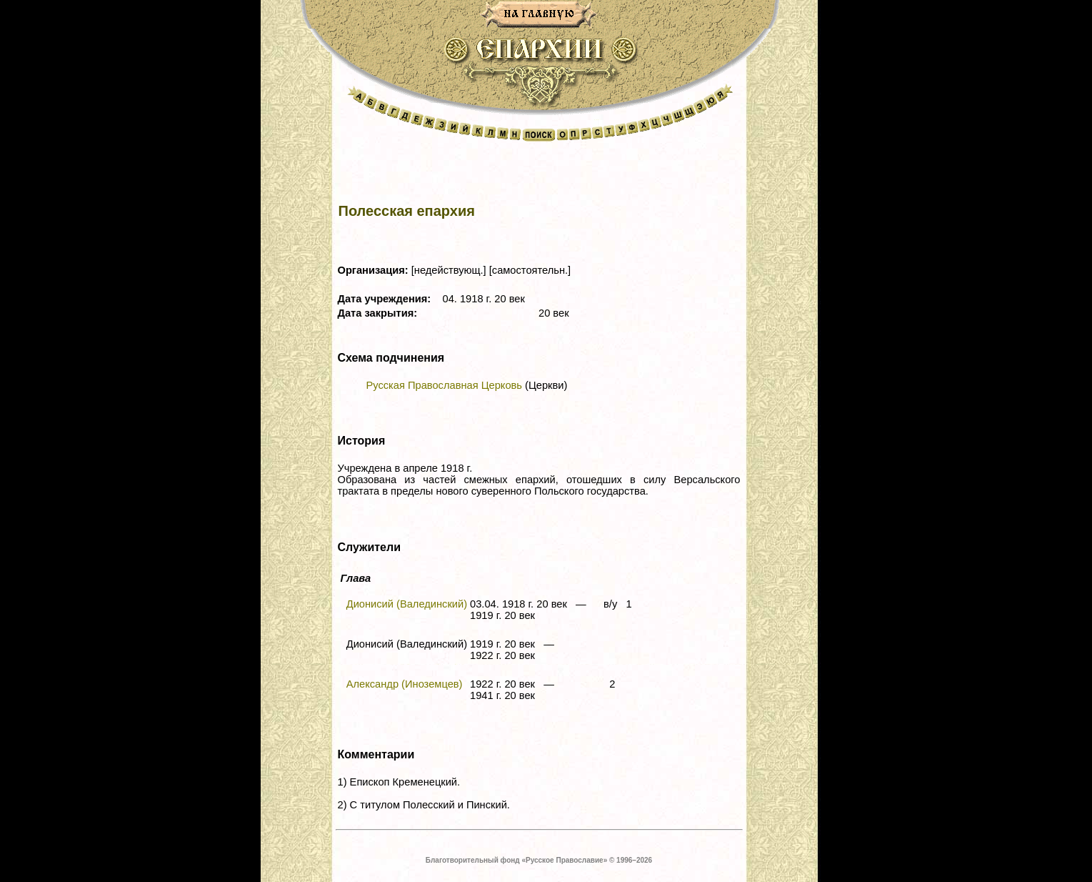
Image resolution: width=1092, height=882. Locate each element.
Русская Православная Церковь (444, 385)
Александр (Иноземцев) (404, 684)
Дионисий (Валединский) (406, 604)
